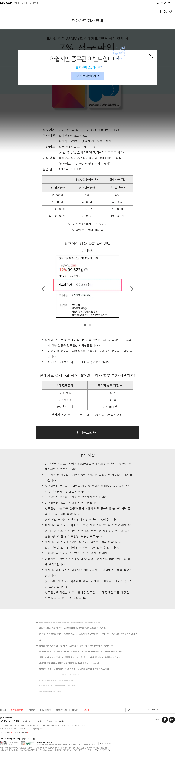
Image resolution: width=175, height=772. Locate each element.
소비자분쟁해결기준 (21, 732)
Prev (43, 288)
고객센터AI (39, 721)
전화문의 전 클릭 (26, 721)
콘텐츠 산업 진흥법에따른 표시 (103, 750)
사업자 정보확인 (5, 732)
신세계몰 (24, 3)
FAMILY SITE (162, 710)
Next (131, 288)
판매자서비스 (138, 710)
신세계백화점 (34, 3)
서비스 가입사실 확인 (105, 744)
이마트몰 (16, 3)
